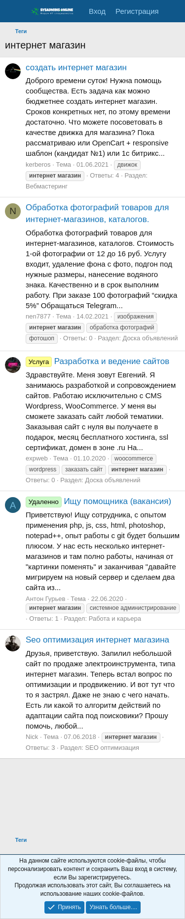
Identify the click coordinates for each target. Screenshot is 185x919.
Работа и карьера (115, 618)
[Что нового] (173, 11)
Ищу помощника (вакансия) (98, 501)
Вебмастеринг (47, 186)
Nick (32, 736)
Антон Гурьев (45, 598)
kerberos (38, 164)
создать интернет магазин (76, 67)
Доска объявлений (150, 338)
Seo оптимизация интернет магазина (97, 639)
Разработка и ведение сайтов (97, 361)
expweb (37, 458)
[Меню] (13, 11)
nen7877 (38, 316)
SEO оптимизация (112, 747)
